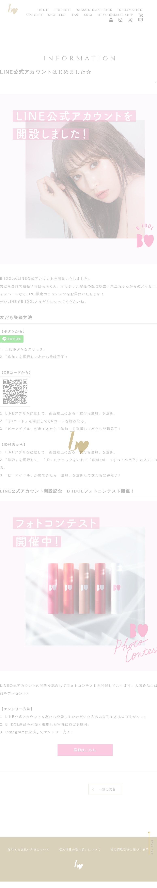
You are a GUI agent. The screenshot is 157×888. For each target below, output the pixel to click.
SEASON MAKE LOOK (94, 10)
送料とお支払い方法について (28, 855)
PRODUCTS (62, 10)
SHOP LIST (57, 14)
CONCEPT (34, 14)
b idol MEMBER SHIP (115, 14)
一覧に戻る (107, 795)
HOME (43, 10)
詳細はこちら (85, 753)
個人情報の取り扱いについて (80, 855)
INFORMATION (130, 10)
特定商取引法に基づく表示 (130, 855)
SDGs (88, 14)
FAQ (75, 14)
